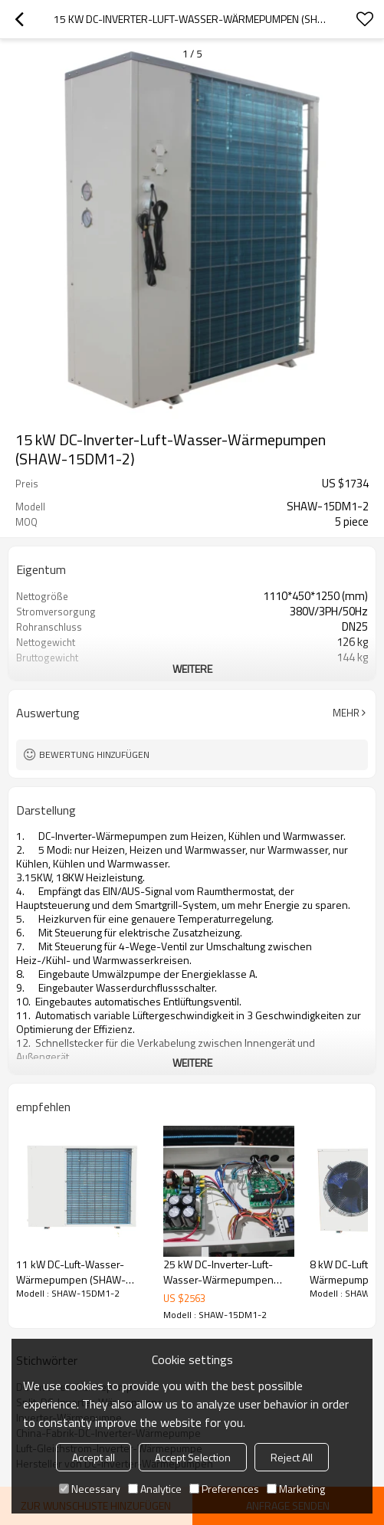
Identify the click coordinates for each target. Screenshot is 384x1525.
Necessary (89, 1489)
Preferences (224, 1489)
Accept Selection (193, 1457)
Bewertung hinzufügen (94, 754)
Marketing (296, 1489)
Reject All (292, 1457)
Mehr (346, 712)
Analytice (155, 1489)
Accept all (93, 1457)
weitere (192, 669)
